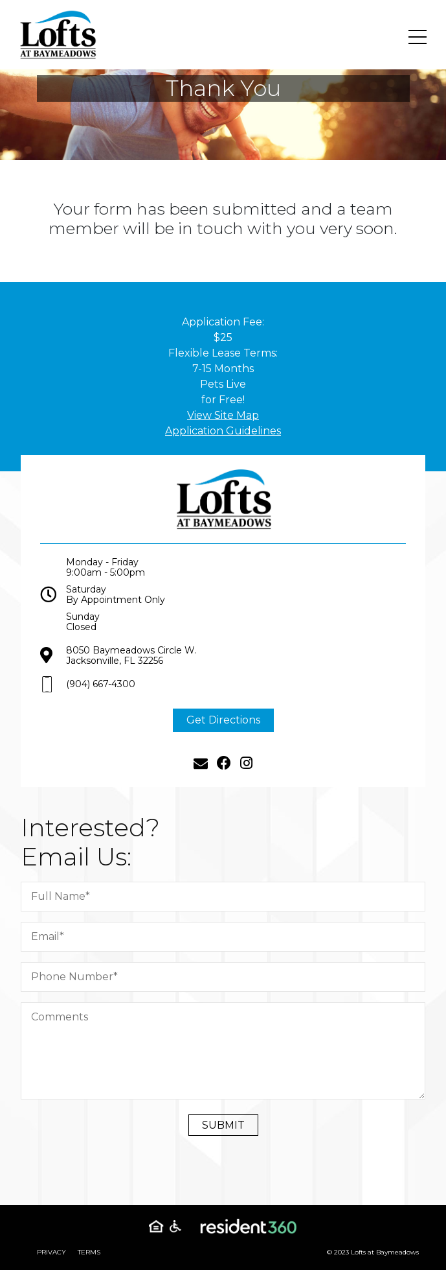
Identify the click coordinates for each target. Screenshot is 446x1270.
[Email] (201, 771)
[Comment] (231, 1050)
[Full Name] (231, 896)
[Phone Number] (231, 977)
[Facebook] (224, 771)
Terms (89, 1252)
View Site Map (223, 415)
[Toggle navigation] (417, 37)
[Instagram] (246, 771)
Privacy (51, 1252)
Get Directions (223, 728)
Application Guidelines (223, 431)
